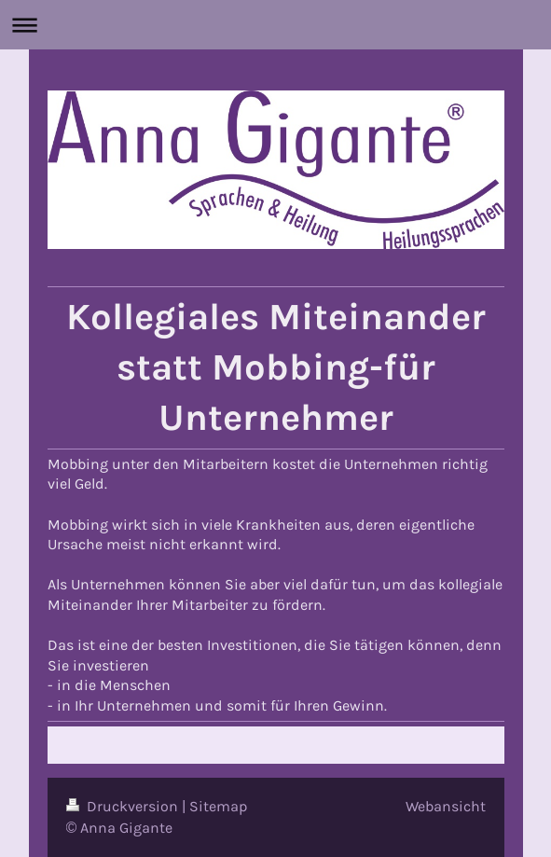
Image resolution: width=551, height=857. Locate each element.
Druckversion (124, 806)
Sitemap (218, 806)
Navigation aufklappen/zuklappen (275, 25)
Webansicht (446, 806)
